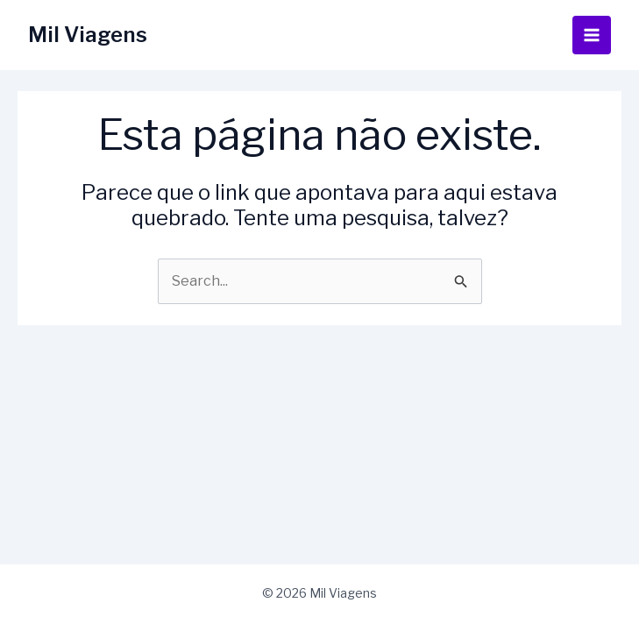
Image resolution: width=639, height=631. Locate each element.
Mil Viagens (87, 34)
